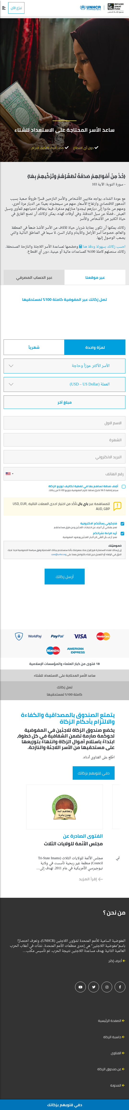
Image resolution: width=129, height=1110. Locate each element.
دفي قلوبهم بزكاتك (94, 773)
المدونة (115, 1085)
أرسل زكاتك (65, 576)
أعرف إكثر (116, 961)
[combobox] (9, 473)
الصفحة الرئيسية (109, 1021)
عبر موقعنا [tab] (95, 277)
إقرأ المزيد (91, 878)
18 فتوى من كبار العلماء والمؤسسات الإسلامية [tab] (64, 664)
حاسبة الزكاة (112, 1037)
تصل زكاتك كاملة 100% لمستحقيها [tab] (64, 691)
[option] (64, 833)
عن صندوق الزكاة (109, 1069)
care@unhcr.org (58, 554)
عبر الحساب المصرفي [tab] (34, 277)
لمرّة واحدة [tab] (95, 347)
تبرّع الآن (16, 8)
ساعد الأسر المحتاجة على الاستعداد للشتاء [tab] (64, 675)
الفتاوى (116, 1053)
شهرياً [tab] (34, 347)
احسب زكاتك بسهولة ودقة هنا (101, 247)
